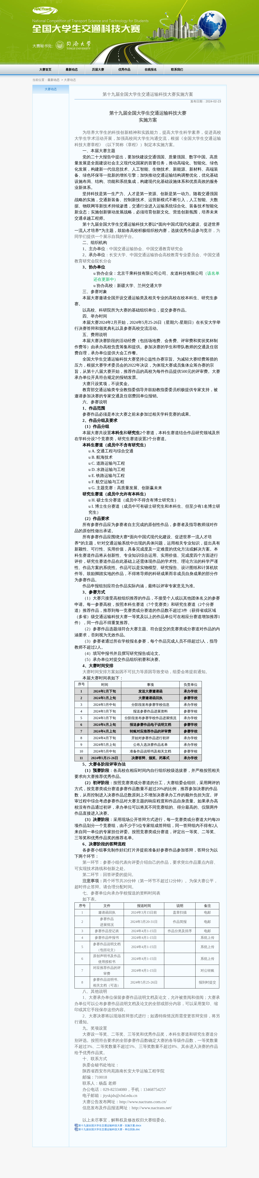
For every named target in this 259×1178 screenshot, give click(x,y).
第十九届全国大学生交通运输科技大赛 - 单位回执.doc (109, 1129)
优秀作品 (124, 69)
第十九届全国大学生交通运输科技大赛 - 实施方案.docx (109, 1125)
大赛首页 (45, 69)
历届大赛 (98, 69)
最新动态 (72, 69)
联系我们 (177, 69)
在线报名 (151, 69)
